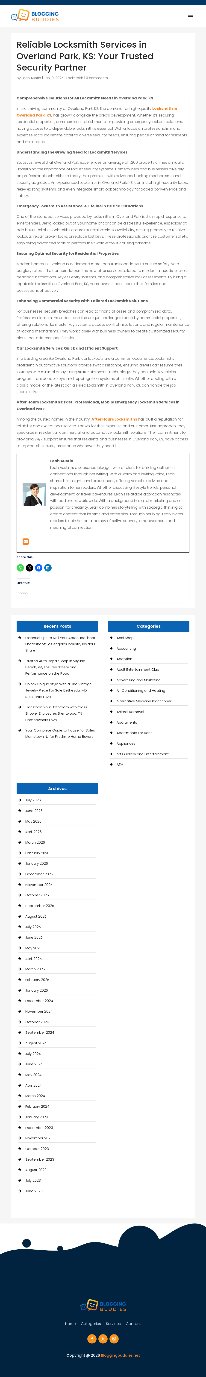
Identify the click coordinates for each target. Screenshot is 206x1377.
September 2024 (39, 1032)
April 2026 (33, 831)
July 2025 (33, 926)
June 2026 (34, 810)
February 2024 (37, 1106)
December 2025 (39, 874)
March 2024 (35, 1095)
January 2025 (36, 990)
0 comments (97, 77)
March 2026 (35, 842)
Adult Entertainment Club (138, 669)
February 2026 (37, 853)
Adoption (124, 658)
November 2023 (39, 1138)
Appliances (126, 743)
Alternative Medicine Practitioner (144, 701)
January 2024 (36, 1117)
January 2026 (36, 863)
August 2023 (36, 1169)
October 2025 (37, 895)
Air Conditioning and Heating (141, 690)
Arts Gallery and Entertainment (143, 754)
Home (70, 1324)
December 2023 (39, 1127)
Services (113, 1324)
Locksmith (74, 77)
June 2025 (34, 937)
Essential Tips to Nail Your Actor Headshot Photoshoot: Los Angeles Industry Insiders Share (60, 644)
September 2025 (39, 905)
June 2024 (34, 1064)
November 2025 (39, 884)
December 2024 (39, 1000)
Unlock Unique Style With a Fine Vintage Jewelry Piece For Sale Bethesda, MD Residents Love (58, 690)
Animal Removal (130, 711)
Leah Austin (31, 77)
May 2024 (33, 1074)
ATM (120, 764)
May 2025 (33, 948)
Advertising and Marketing (139, 680)
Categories (91, 1324)
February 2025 (37, 979)
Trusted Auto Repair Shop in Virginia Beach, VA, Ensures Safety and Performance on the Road (55, 667)
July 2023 (33, 1180)
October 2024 (37, 1022)
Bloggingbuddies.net (120, 1355)
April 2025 (33, 958)
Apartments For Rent (134, 732)
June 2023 (34, 1191)
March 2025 (35, 969)
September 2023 (39, 1159)
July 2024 (33, 1053)
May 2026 (33, 821)
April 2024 (33, 1085)
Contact (133, 1324)
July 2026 (33, 800)
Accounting (126, 648)
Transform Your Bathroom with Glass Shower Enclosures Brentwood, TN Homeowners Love (56, 713)
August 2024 (36, 1043)
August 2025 (36, 916)
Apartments (127, 722)
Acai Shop (125, 637)
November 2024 (39, 1011)
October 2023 (37, 1148)
